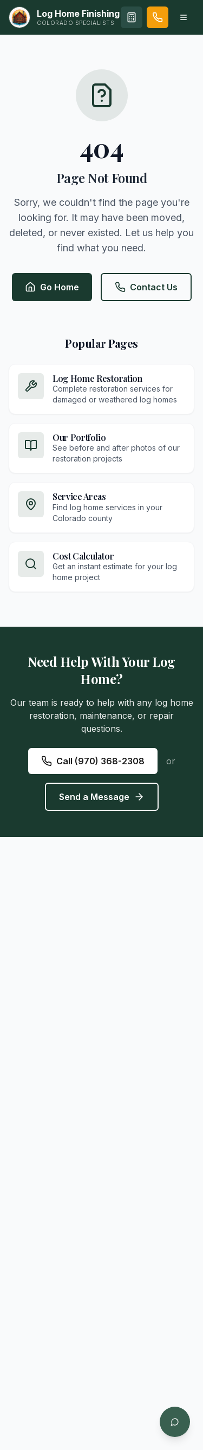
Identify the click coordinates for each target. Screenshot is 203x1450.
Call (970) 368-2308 (93, 761)
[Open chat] (175, 1422)
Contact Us (146, 287)
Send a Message (102, 796)
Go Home (52, 287)
